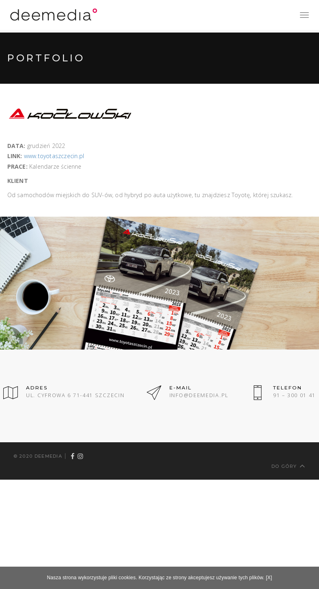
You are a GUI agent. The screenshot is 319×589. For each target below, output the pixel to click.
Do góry (288, 465)
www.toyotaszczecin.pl (54, 156)
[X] (269, 577)
